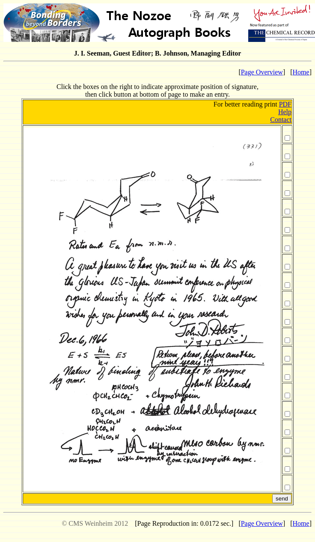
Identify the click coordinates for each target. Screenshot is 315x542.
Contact (280, 119)
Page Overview (262, 72)
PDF (285, 104)
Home (301, 72)
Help (284, 112)
